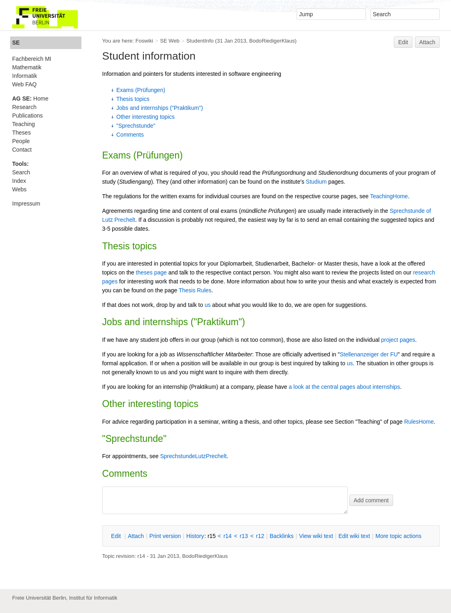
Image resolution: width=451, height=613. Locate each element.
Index (19, 181)
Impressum (26, 203)
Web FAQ (24, 84)
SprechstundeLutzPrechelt (193, 456)
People (21, 141)
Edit (403, 42)
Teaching (23, 124)
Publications (27, 115)
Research (24, 107)
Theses (21, 132)
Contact (22, 149)
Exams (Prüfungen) (140, 90)
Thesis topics (133, 99)
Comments (130, 134)
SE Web (170, 41)
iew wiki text (316, 536)
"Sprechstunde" (135, 125)
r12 (260, 536)
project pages (398, 340)
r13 (244, 536)
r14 (227, 536)
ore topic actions (398, 536)
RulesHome (419, 421)
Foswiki (144, 41)
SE (16, 42)
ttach (136, 536)
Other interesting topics (145, 117)
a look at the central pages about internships (344, 387)
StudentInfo (200, 41)
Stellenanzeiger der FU (369, 354)
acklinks (281, 536)
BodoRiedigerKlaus (272, 41)
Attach (427, 42)
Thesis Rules (195, 290)
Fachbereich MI (31, 59)
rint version (165, 536)
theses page (151, 272)
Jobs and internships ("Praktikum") (159, 108)
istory (195, 536)
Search (21, 172)
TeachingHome (389, 196)
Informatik (24, 76)
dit (116, 536)
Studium (316, 181)
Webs (19, 189)
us (208, 305)
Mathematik (26, 67)
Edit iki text (354, 536)
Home (30, 98)
